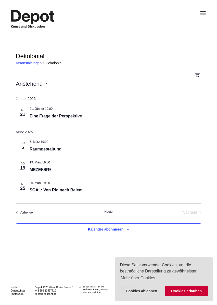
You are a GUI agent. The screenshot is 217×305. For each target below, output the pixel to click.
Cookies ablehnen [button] (141, 291)
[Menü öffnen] (201, 13)
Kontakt (15, 287)
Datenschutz (18, 290)
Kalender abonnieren (105, 229)
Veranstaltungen (29, 63)
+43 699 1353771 (45, 290)
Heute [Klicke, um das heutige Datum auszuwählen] (108, 212)
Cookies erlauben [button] (186, 291)
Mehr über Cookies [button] (138, 278)
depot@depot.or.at (45, 294)
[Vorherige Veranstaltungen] (24, 212)
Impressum (17, 294)
